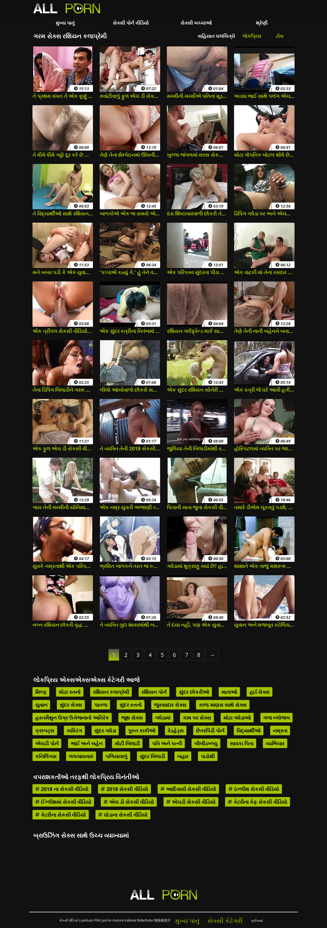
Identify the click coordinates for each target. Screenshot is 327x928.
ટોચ (280, 36)
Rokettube (145, 920)
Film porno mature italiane (115, 920)
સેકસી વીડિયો (68, 920)
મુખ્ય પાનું (65, 23)
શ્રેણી (262, 23)
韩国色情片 (162, 920)
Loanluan (86, 920)
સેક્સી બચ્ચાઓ (196, 23)
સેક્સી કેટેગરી (225, 921)
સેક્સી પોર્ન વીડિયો (131, 23)
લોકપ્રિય (251, 36)
